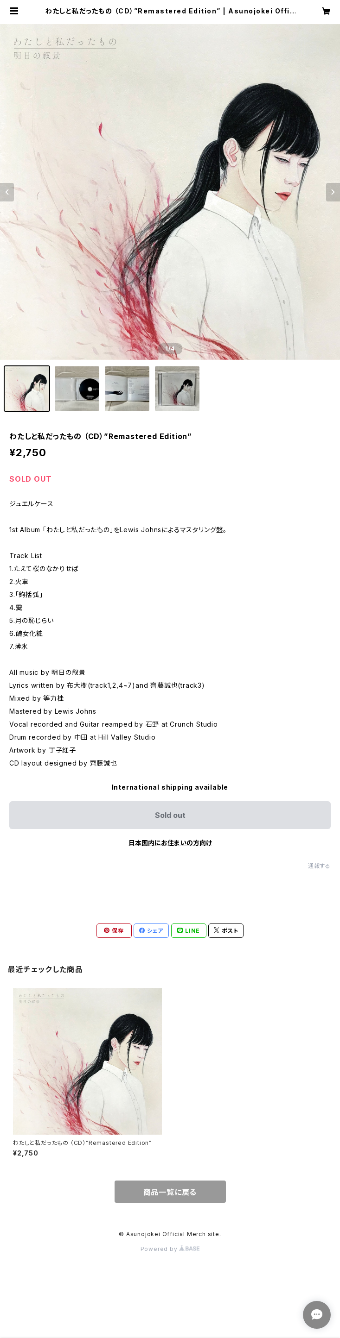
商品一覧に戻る (170, 1192)
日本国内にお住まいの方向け (170, 843)
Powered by (170, 1248)
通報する (319, 865)
